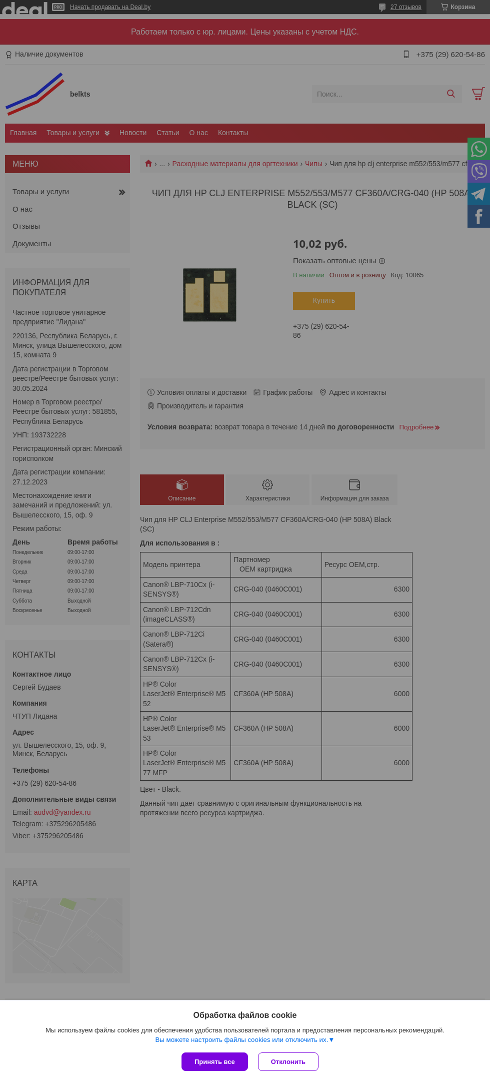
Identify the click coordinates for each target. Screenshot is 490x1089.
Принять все (214, 1061)
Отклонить (288, 1061)
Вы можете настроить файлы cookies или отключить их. (241, 1039)
